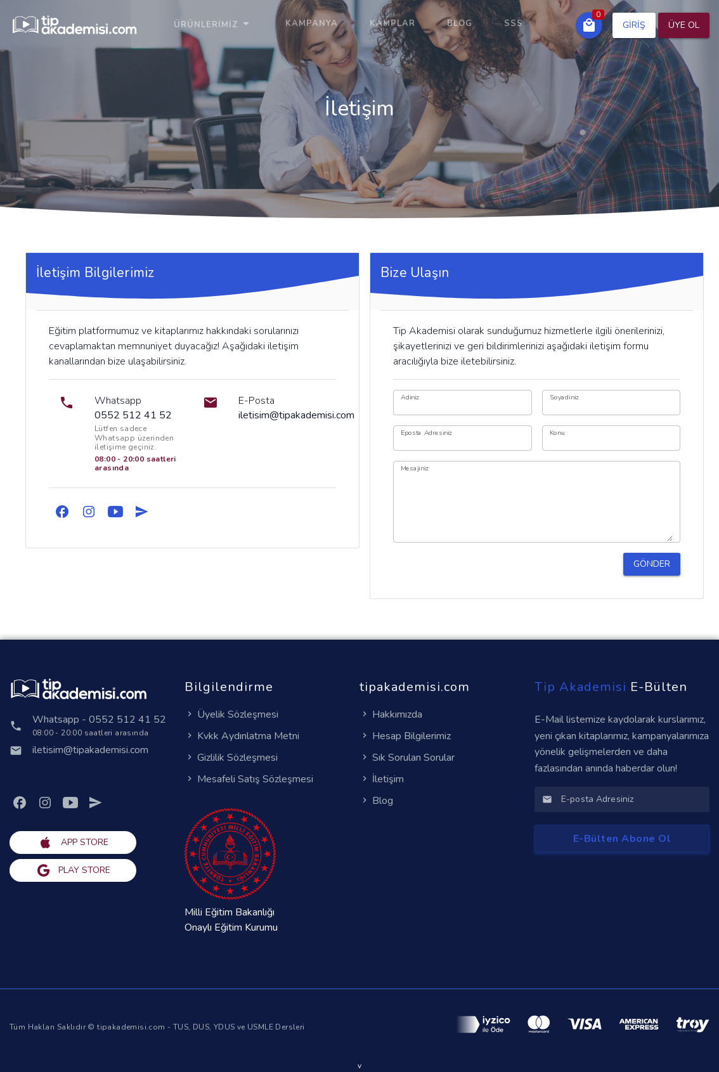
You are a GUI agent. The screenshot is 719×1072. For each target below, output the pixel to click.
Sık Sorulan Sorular (407, 758)
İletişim (382, 779)
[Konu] (611, 438)
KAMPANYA (311, 23)
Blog (459, 23)
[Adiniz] (462, 402)
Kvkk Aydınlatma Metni (242, 736)
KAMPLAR (392, 23)
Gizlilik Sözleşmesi (231, 758)
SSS (513, 23)
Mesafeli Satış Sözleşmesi (249, 779)
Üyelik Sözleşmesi (231, 714)
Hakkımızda (391, 714)
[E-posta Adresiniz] (631, 799)
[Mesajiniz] (537, 505)
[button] (589, 25)
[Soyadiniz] (611, 402)
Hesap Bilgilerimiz (405, 736)
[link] (62, 511)
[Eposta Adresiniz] (462, 438)
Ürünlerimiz (214, 25)
